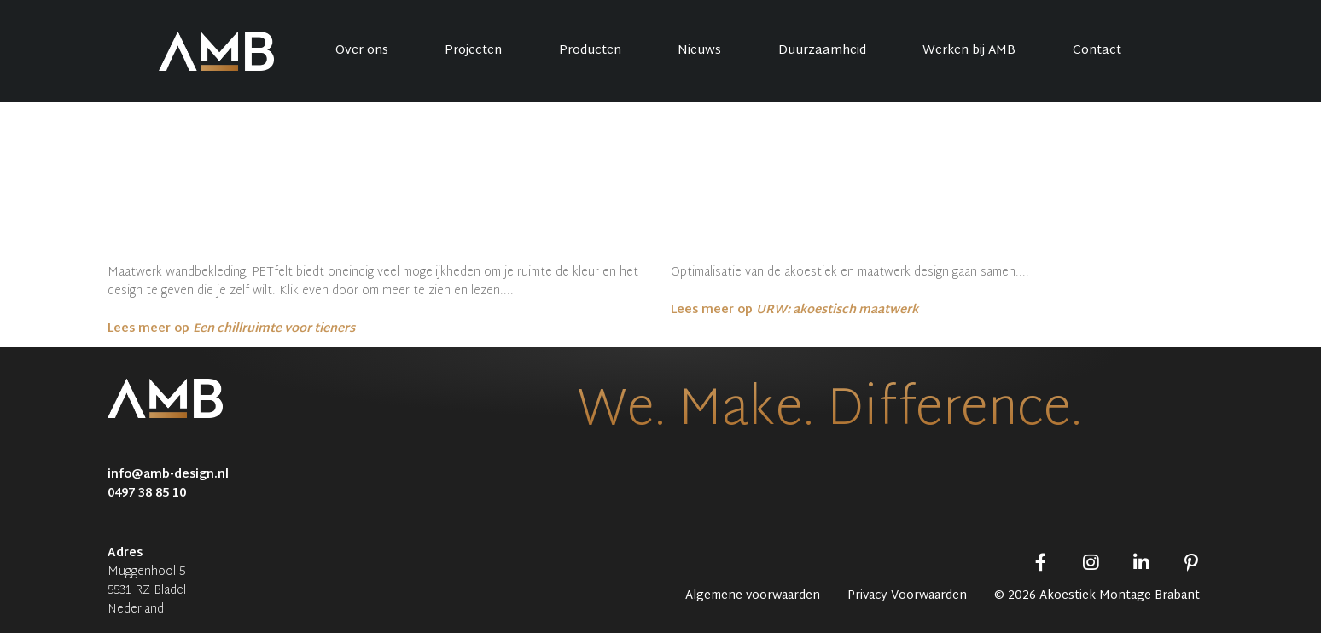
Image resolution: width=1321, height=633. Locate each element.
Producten (590, 50)
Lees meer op (231, 329)
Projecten (473, 50)
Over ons (361, 50)
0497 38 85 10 (147, 493)
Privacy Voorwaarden (907, 596)
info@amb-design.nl (168, 474)
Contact (1097, 50)
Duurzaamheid (822, 50)
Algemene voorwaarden (752, 596)
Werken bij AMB (968, 50)
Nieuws (699, 50)
